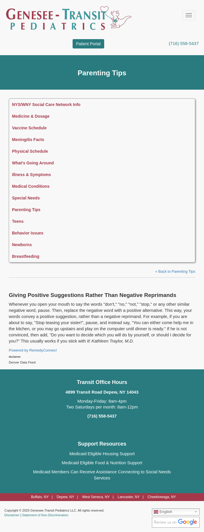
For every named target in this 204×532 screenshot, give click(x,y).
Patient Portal (88, 43)
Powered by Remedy (33, 350)
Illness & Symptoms (31, 174)
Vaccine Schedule (29, 128)
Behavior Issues (27, 233)
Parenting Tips (26, 209)
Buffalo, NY (40, 497)
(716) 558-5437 (184, 43)
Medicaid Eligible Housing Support (102, 453)
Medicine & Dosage (30, 116)
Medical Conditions (30, 186)
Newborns (22, 244)
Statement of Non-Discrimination (45, 515)
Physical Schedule (30, 151)
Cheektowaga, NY (162, 497)
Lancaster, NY (129, 497)
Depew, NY (65, 497)
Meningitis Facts (28, 139)
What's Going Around (33, 163)
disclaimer (15, 356)
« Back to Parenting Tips (175, 272)
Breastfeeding (25, 256)
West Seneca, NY (96, 497)
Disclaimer (11, 515)
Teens (17, 221)
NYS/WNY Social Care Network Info (46, 104)
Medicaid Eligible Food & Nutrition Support (102, 462)
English (163, 511)
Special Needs (26, 198)
